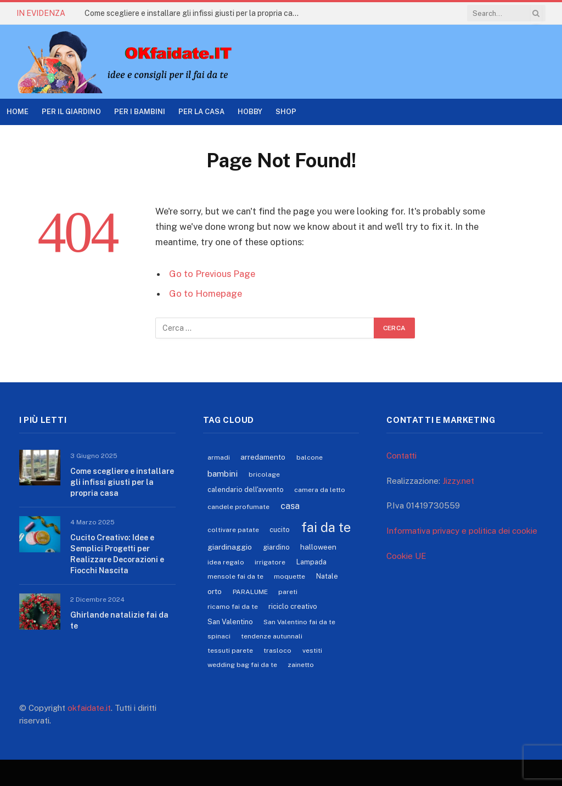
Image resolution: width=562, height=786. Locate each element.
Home (18, 112)
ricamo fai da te (232, 606)
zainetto (301, 665)
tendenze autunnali (271, 636)
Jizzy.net (458, 480)
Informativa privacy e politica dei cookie (461, 530)
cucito (279, 529)
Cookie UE (406, 556)
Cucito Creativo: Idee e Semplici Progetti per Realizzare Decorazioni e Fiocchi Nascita (117, 554)
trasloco (277, 650)
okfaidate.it (89, 708)
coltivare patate (233, 530)
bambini (222, 473)
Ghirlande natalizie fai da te (119, 620)
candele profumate (238, 507)
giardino (276, 547)
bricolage (264, 474)
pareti (287, 592)
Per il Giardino (71, 112)
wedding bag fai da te (242, 665)
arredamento (262, 457)
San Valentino (230, 622)
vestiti (312, 650)
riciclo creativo (292, 606)
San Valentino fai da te (299, 622)
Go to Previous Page (212, 273)
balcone (309, 457)
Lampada (311, 562)
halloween (318, 546)
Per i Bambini (139, 112)
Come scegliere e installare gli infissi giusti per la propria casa (193, 13)
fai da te (326, 527)
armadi (218, 457)
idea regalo (225, 562)
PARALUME (250, 592)
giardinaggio (229, 546)
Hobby (250, 112)
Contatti (401, 455)
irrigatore (270, 562)
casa (290, 505)
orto (214, 591)
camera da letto (319, 490)
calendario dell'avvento (245, 489)
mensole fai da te (235, 576)
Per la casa (201, 112)
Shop (286, 112)
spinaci (219, 636)
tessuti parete (230, 650)
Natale (327, 576)
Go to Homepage (205, 293)
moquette (289, 576)
